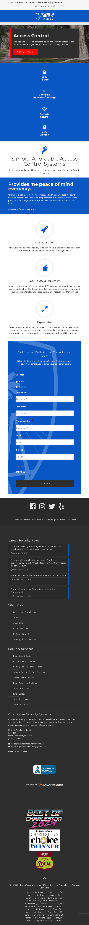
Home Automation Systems (25, 683)
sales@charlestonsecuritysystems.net (44, 2)
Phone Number (24, 421)
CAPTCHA (20, 472)
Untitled (21, 375)
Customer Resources (22, 628)
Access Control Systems (23, 677)
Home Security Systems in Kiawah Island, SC (43, 892)
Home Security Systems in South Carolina (44, 920)
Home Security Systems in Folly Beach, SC (43, 909)
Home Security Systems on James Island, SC (43, 918)
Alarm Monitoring (20, 704)
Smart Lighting (19, 694)
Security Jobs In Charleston (24, 639)
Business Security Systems (24, 661)
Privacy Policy (64, 885)
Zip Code (21, 450)
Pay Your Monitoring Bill (44, 6)
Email (19, 435)
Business (22, 387)
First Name (22, 392)
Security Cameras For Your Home (27, 666)
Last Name (22, 406)
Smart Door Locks (21, 688)
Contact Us (18, 623)
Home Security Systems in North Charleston (43, 898)
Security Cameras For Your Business (29, 672)
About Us (17, 617)
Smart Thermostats (21, 699)
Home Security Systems (23, 656)
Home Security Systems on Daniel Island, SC (43, 903)
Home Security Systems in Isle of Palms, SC (43, 906)
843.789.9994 (17, 2)
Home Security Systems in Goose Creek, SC (43, 912)
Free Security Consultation (24, 612)
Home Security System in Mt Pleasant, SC (43, 900)
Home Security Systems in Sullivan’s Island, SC (43, 915)
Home (21, 381)
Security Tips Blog (21, 634)
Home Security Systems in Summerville (43, 895)
